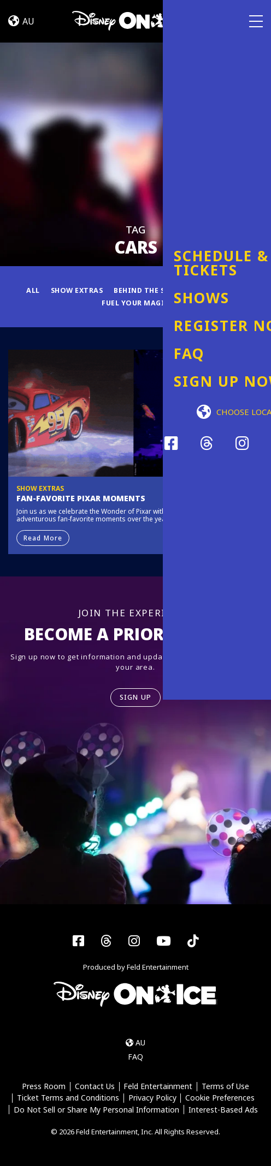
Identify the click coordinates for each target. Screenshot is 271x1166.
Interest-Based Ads (223, 1109)
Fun (208, 289)
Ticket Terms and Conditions (67, 1098)
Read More (43, 537)
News (238, 289)
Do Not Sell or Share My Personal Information (96, 1109)
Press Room (43, 1086)
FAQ (135, 1056)
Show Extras (74, 289)
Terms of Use (226, 1086)
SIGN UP (135, 697)
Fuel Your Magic (135, 302)
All (29, 289)
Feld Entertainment (158, 1086)
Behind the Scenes (151, 289)
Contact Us (94, 1086)
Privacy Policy (152, 1098)
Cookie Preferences (220, 1098)
